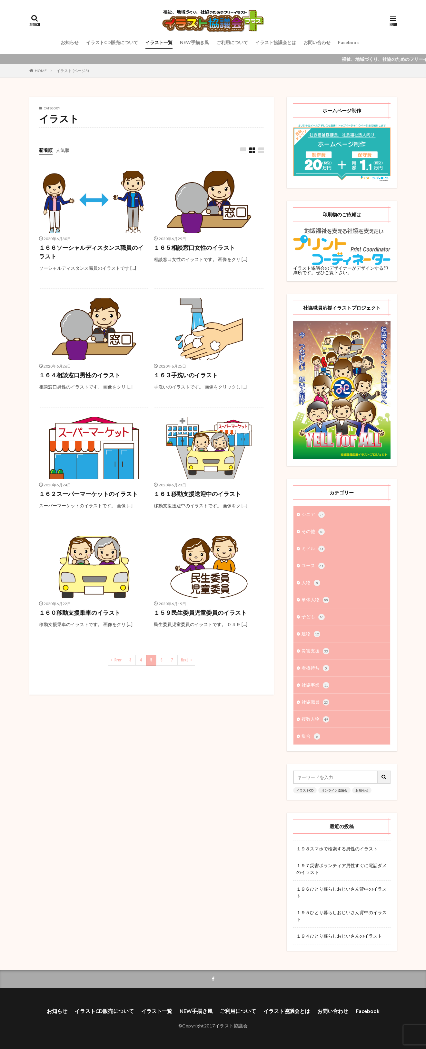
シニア (313, 514)
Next (184, 660)
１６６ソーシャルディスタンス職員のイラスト (91, 252)
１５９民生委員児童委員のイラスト (200, 612)
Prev (118, 660)
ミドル (313, 549)
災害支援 (315, 651)
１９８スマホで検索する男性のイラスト (337, 848)
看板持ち (315, 668)
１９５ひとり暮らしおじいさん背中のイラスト (341, 916)
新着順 (46, 150)
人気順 (62, 150)
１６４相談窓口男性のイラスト (79, 375)
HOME (41, 70)
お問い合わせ (317, 42)
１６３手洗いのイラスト (186, 375)
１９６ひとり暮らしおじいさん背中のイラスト (341, 892)
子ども (313, 617)
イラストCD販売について (112, 42)
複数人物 (315, 719)
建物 (311, 634)
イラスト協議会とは (275, 42)
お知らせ (70, 42)
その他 (313, 532)
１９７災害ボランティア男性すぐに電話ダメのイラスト (341, 869)
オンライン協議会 (334, 790)
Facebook (348, 42)
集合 (311, 736)
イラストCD (304, 790)
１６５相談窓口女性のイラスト (194, 247)
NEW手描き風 (194, 42)
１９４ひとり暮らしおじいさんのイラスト (339, 936)
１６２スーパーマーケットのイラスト (88, 493)
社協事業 (315, 685)
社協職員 (315, 702)
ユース (313, 566)
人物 (311, 583)
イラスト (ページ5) (72, 70)
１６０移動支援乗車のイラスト (79, 612)
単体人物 (315, 600)
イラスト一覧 (159, 42)
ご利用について (232, 42)
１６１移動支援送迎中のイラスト (197, 493)
